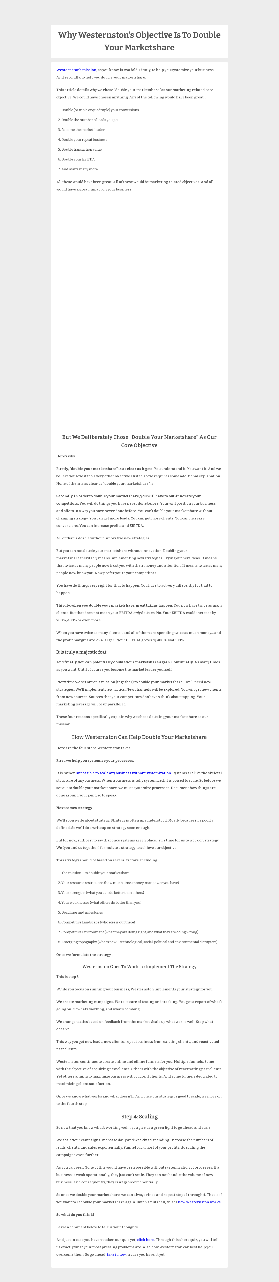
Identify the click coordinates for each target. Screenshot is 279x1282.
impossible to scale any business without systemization (123, 773)
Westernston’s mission (76, 70)
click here (145, 1240)
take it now (116, 1254)
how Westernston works (199, 1202)
